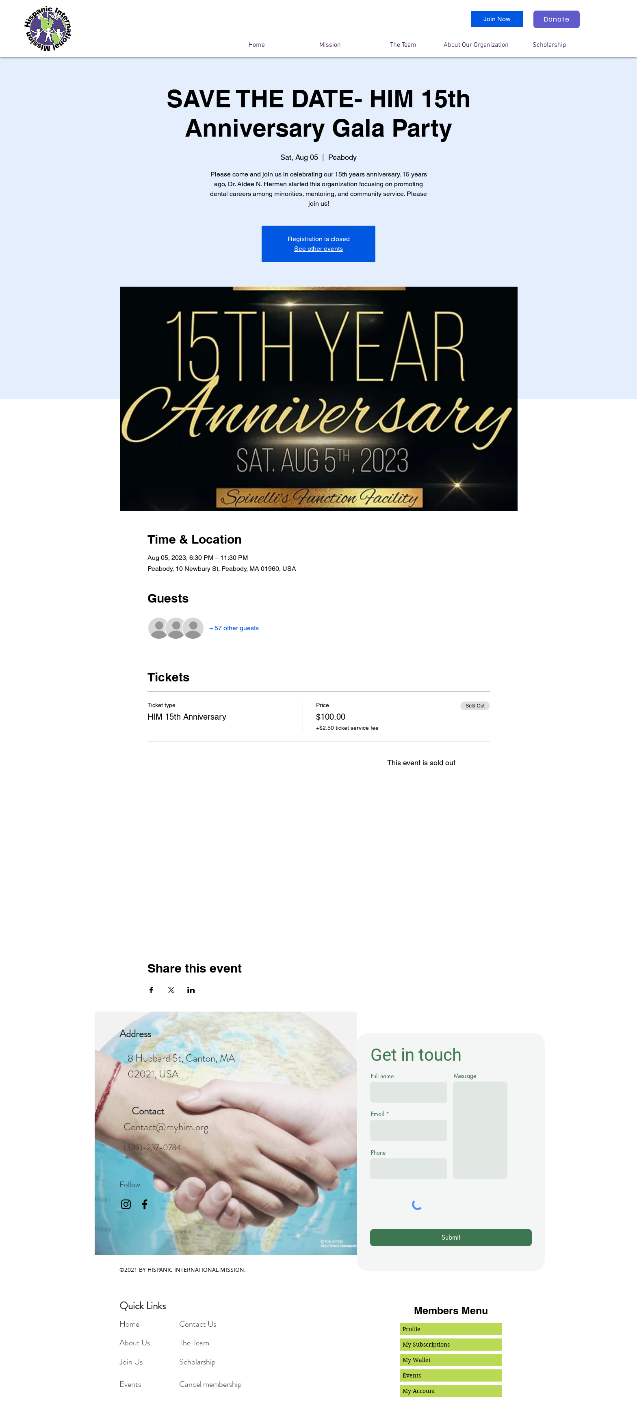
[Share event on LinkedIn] (191, 990)
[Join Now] (497, 19)
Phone (378, 1153)
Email (377, 1114)
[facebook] (144, 1204)
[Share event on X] (171, 990)
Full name (382, 1076)
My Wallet (417, 1360)
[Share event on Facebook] (151, 990)
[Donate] (556, 19)
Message (465, 1076)
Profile (411, 1329)
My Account (419, 1391)
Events (412, 1375)
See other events (318, 248)
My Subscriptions (426, 1344)
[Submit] (451, 1237)
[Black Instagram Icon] (125, 1204)
